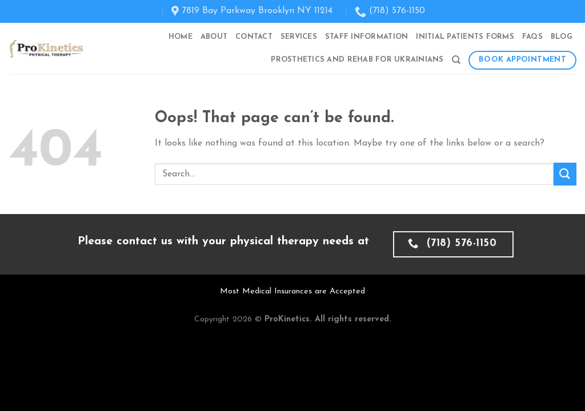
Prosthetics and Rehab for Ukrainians (357, 59)
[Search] (456, 60)
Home (181, 37)
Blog (561, 37)
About (214, 37)
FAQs (532, 37)
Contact (254, 37)
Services (299, 37)
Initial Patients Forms (465, 37)
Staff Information (366, 37)
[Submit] (565, 174)
